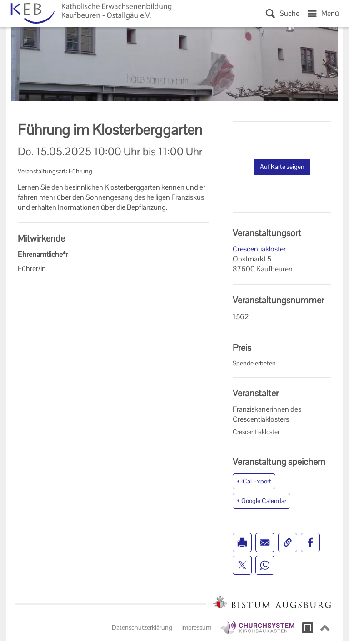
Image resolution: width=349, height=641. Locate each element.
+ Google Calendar (261, 501)
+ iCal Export (254, 481)
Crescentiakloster (259, 249)
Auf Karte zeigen (282, 167)
